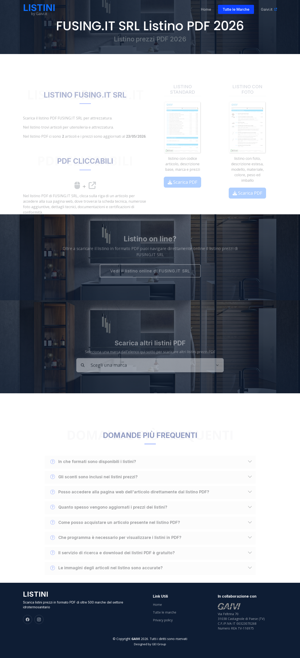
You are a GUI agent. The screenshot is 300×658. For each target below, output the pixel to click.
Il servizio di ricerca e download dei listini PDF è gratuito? (112, 560)
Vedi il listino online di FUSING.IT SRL (150, 271)
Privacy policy (163, 620)
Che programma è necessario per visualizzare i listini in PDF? (115, 545)
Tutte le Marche (236, 9)
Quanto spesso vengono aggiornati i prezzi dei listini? (108, 515)
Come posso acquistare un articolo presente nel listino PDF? (115, 530)
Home (206, 9)
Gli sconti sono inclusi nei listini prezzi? (94, 484)
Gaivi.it (267, 9)
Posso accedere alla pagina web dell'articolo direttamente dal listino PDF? (129, 499)
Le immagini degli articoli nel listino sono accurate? (106, 575)
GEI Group (159, 644)
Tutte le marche (164, 612)
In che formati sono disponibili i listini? (93, 469)
